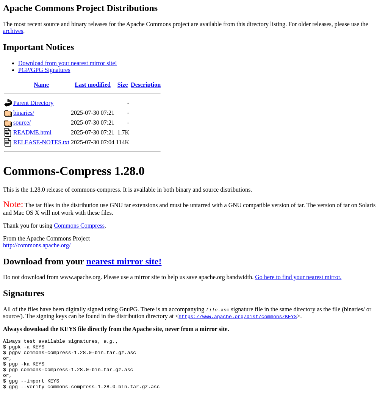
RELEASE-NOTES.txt (41, 142)
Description (146, 84)
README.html (32, 132)
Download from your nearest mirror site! (67, 63)
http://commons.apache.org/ (36, 245)
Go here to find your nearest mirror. (298, 277)
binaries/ (23, 112)
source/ (22, 122)
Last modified (93, 84)
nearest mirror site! (124, 261)
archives (13, 31)
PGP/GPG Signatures (44, 70)
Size (122, 84)
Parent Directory (33, 103)
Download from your (44, 261)
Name (41, 84)
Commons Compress (79, 225)
